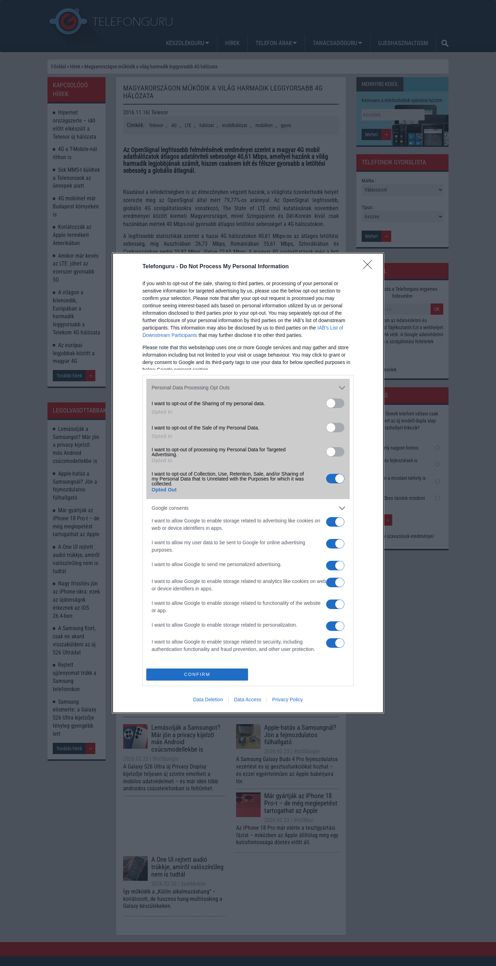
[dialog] (248, 483)
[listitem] (248, 387)
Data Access (247, 699)
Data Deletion (208, 699)
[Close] (369, 267)
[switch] (335, 403)
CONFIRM (197, 674)
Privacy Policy (287, 699)
